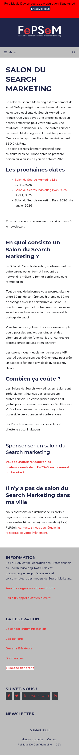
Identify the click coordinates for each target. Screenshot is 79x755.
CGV (58, 744)
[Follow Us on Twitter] (17, 696)
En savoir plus (40, 8)
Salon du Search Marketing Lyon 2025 (41, 190)
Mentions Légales (32, 739)
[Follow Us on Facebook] (9, 696)
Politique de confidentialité (35, 744)
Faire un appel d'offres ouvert (28, 598)
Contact (52, 739)
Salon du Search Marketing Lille (36, 179)
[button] (74, 52)
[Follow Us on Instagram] (36, 696)
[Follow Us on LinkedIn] (55, 696)
